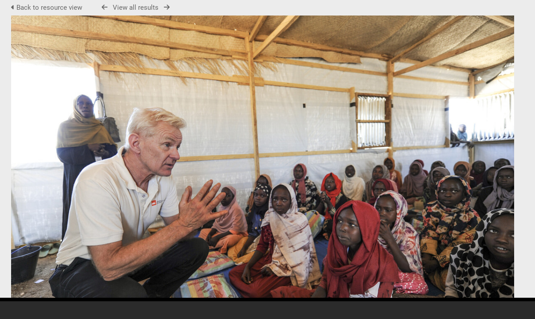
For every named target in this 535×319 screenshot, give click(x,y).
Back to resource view (47, 8)
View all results (136, 8)
